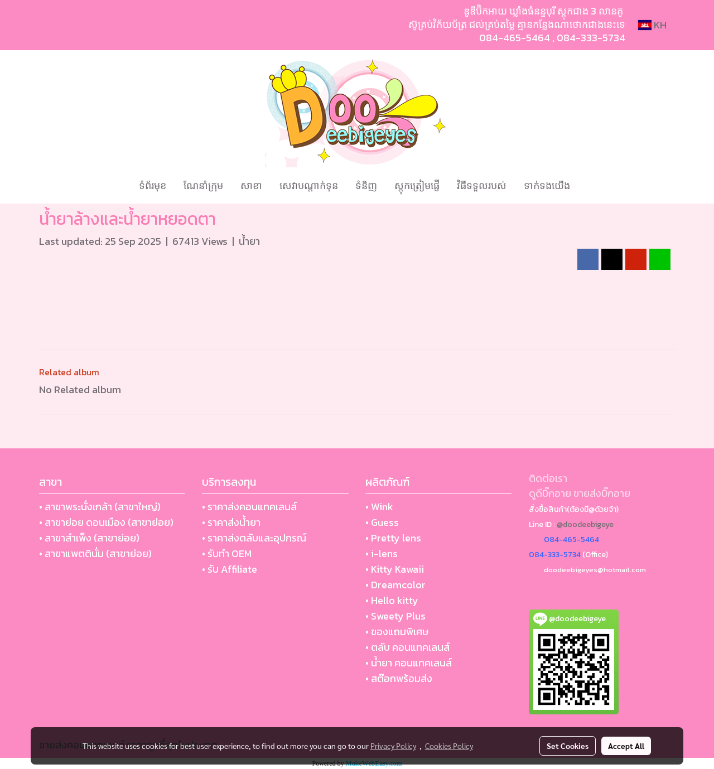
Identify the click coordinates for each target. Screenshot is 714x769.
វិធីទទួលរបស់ (481, 185)
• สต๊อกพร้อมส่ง (398, 678)
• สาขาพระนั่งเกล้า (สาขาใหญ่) (100, 506)
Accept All (626, 746)
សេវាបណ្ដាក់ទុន (308, 185)
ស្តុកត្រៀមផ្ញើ (417, 185)
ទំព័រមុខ (152, 185)
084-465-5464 (514, 37)
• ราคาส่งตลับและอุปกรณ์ (254, 537)
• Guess (382, 522)
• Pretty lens (393, 537)
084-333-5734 (591, 37)
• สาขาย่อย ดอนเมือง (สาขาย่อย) (106, 522)
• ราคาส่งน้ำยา (231, 522)
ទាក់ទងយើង (547, 185)
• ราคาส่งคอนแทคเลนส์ (249, 506)
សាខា (251, 185)
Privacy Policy (393, 746)
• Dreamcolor (395, 584)
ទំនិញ (366, 185)
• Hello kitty (391, 600)
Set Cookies (567, 746)
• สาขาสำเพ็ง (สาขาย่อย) (89, 537)
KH (652, 24)
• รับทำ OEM (227, 553)
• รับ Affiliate (229, 569)
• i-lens (381, 553)
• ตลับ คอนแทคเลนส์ (407, 647)
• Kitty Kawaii (394, 569)
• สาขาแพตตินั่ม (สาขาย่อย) (95, 553)
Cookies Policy (449, 746)
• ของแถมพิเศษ (396, 631)
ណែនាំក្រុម (203, 185)
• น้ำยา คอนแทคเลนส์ (408, 662)
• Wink (379, 506)
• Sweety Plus (395, 615)
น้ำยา (249, 241)
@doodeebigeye (585, 524)
